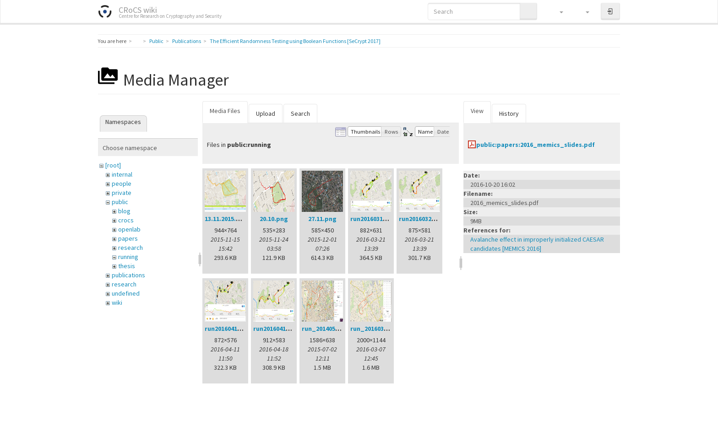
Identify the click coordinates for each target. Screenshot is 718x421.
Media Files (225, 111)
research (130, 247)
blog (124, 211)
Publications (186, 41)
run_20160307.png (377, 328)
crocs (126, 220)
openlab (129, 229)
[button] (557, 11)
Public (156, 41)
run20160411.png (229, 328)
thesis (126, 266)
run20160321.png (423, 219)
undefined (126, 293)
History (509, 113)
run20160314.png (375, 219)
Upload (265, 113)
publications (128, 275)
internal (122, 174)
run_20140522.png (328, 328)
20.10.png (274, 219)
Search (300, 113)
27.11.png (322, 219)
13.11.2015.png (226, 219)
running (128, 257)
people (121, 183)
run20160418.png (278, 328)
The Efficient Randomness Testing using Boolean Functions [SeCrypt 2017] (295, 41)
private (121, 193)
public (120, 202)
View (477, 111)
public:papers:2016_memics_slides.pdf (535, 144)
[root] (113, 165)
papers (128, 238)
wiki (117, 302)
